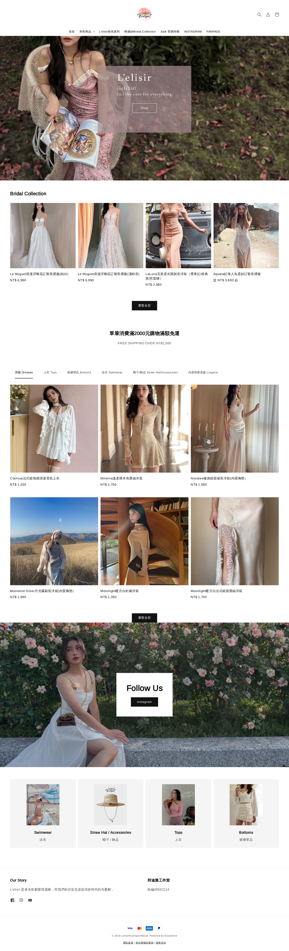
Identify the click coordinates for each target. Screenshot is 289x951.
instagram (144, 701)
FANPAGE (213, 31)
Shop (144, 108)
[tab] (24, 372)
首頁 (72, 31)
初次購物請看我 (145, 942)
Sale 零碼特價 (170, 31)
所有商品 (85, 31)
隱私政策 (128, 942)
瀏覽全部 (144, 305)
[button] (259, 14)
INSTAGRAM (193, 31)
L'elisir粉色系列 (109, 31)
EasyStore (171, 935)
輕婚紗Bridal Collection (140, 31)
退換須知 (161, 942)
